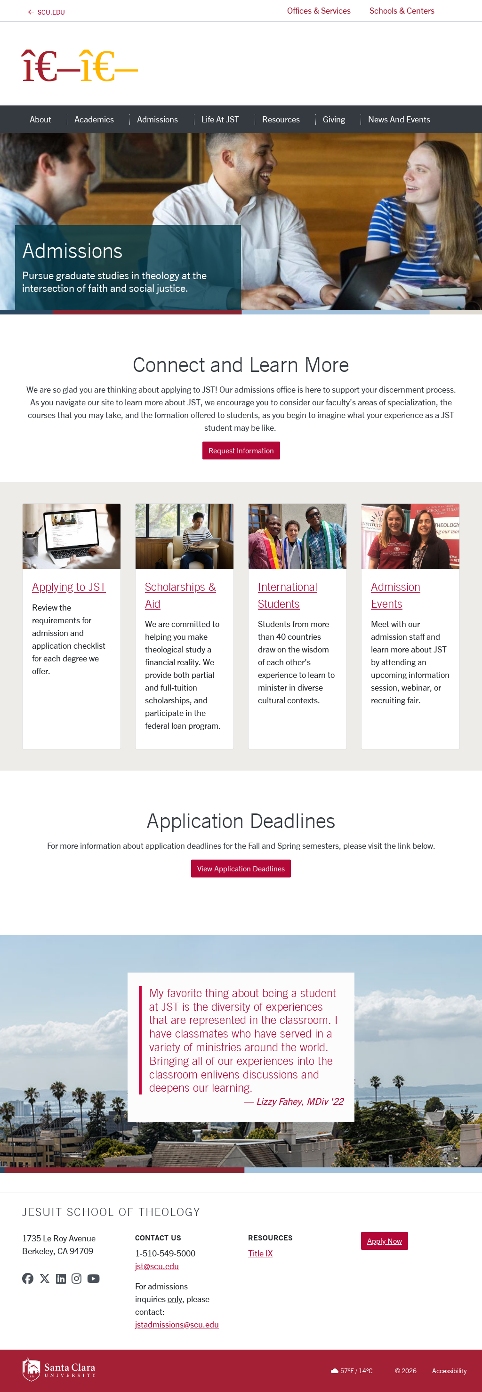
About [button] (48, 119)
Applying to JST (69, 586)
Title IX (260, 1253)
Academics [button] (101, 119)
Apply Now (384, 1240)
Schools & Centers (402, 10)
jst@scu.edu (157, 1266)
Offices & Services (319, 10)
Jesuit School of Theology (111, 1211)
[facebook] (27, 1278)
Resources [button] (288, 119)
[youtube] (93, 1278)
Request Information (241, 450)
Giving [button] (342, 119)
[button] (452, 10)
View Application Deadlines (241, 868)
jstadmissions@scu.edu (177, 1324)
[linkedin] (61, 1278)
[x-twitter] (44, 1278)
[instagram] (76, 1278)
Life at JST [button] (228, 119)
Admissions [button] (165, 119)
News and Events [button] (407, 119)
